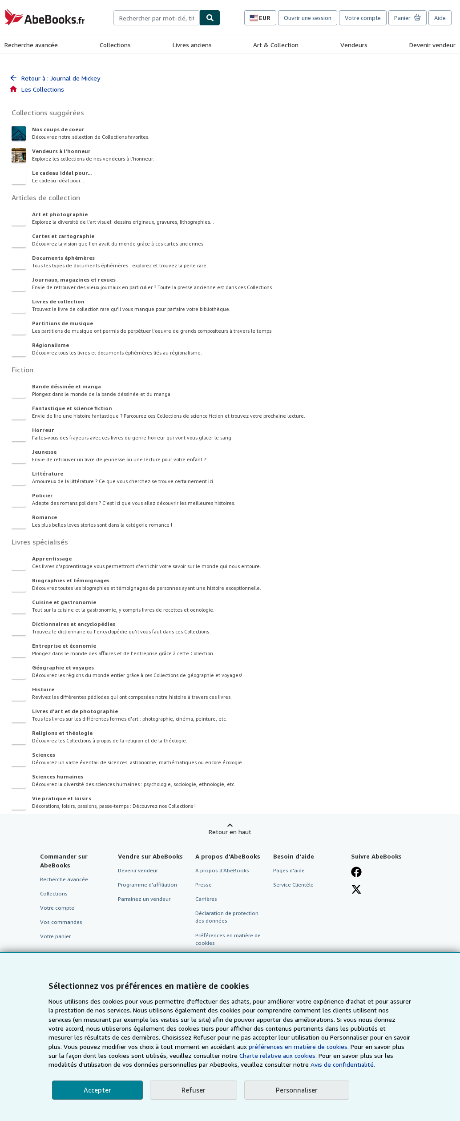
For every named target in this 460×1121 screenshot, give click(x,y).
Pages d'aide (289, 870)
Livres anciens (192, 44)
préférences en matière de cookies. (299, 1046)
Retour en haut (230, 831)
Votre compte (363, 17)
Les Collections (36, 89)
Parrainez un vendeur (144, 898)
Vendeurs (353, 44)
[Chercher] (210, 17)
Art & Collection (276, 44)
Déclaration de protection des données (226, 917)
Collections (115, 44)
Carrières (206, 898)
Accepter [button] (97, 1090)
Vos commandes (61, 922)
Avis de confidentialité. (343, 1064)
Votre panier (55, 936)
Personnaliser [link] (297, 1090)
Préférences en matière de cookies (228, 939)
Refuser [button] (194, 1090)
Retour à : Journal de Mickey (54, 78)
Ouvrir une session (307, 17)
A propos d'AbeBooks (222, 870)
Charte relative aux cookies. (279, 1055)
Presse (203, 884)
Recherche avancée (31, 44)
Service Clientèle (293, 884)
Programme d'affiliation (147, 884)
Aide (440, 17)
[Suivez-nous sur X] (356, 889)
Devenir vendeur (432, 44)
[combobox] (156, 17)
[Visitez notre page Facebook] (356, 871)
